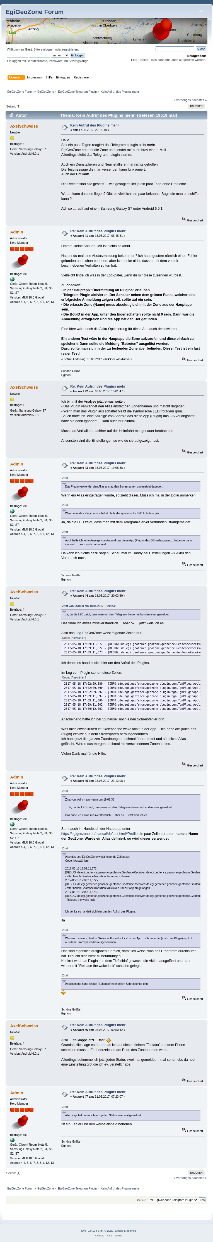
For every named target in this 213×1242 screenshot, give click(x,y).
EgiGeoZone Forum (35, 11)
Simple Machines (125, 1230)
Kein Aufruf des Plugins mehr (94, 125)
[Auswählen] (78, 637)
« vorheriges (182, 100)
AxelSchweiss (24, 126)
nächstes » (199, 100)
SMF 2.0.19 (88, 1230)
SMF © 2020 (105, 1230)
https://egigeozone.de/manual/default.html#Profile (99, 834)
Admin (16, 232)
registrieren (70, 49)
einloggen (47, 49)
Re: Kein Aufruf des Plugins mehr (97, 231)
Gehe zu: (142, 1200)
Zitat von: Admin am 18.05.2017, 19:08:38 (89, 606)
